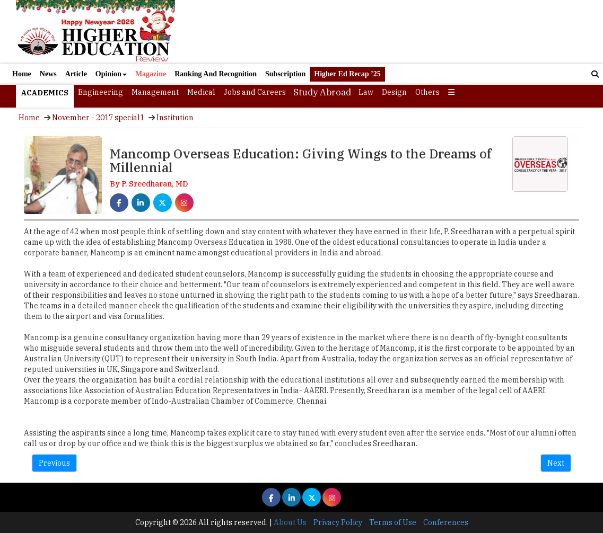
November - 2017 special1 (98, 117)
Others (427, 92)
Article (76, 74)
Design (394, 92)
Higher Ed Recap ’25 (347, 74)
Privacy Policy (337, 522)
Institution (175, 117)
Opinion (111, 74)
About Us (290, 522)
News (48, 74)
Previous (54, 463)
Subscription (285, 74)
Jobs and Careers (255, 92)
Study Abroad (322, 92)
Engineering (100, 92)
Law (366, 92)
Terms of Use (392, 522)
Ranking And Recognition (215, 74)
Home (21, 74)
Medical (201, 92)
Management (155, 92)
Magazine (150, 74)
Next (555, 463)
